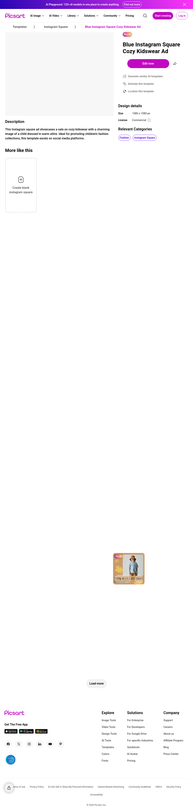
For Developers (136, 727)
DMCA (159, 787)
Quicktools (133, 747)
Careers (168, 727)
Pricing (131, 760)
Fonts (105, 760)
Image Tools (109, 720)
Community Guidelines (140, 787)
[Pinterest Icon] (60, 744)
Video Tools (108, 727)
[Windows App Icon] (41, 732)
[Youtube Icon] (50, 744)
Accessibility (96, 794)
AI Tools (106, 740)
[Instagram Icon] (29, 744)
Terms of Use (18, 787)
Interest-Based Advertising (111, 787)
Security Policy (173, 787)
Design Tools (109, 733)
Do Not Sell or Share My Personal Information (70, 787)
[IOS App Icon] (11, 732)
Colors (105, 753)
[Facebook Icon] (8, 744)
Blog (166, 747)
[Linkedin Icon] (39, 744)
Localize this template (141, 91)
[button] (37, 16)
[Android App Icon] (26, 732)
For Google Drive (137, 733)
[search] (145, 15)
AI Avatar (132, 753)
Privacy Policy (37, 787)
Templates (108, 747)
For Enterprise (135, 720)
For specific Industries (140, 740)
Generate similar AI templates (145, 76)
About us (168, 733)
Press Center (171, 753)
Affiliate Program (173, 740)
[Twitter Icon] (18, 744)
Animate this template (141, 83)
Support (168, 720)
